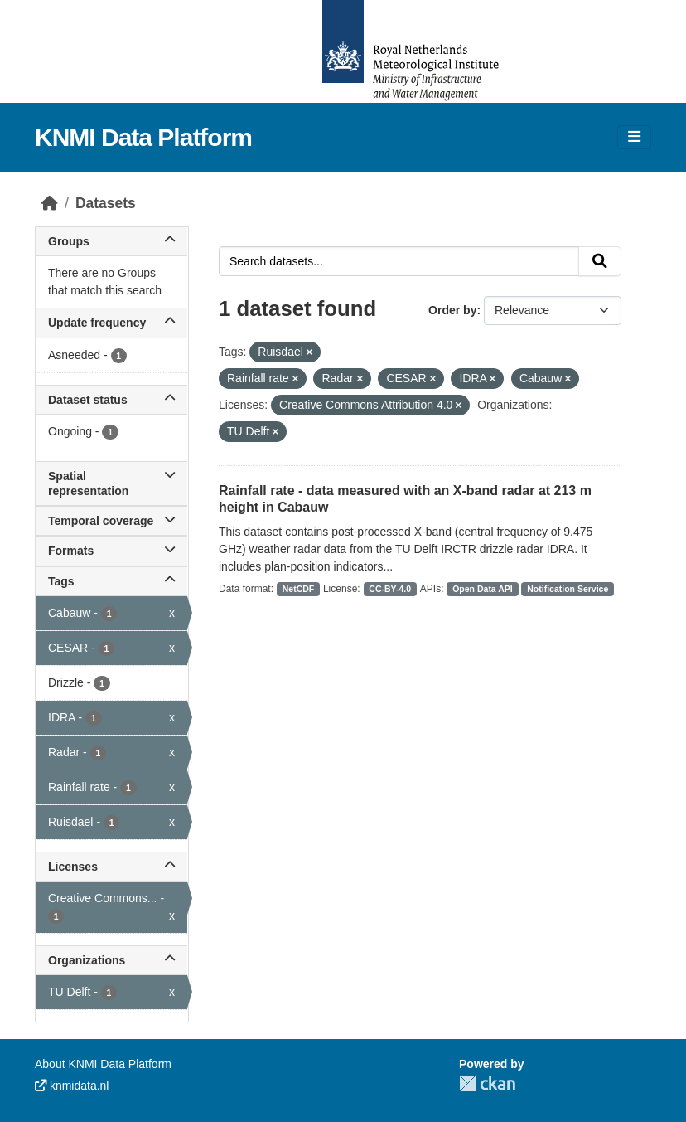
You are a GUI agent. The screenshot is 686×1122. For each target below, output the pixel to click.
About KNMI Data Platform (103, 1064)
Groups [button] (111, 241)
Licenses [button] (111, 866)
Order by (452, 310)
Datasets (105, 203)
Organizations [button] (111, 960)
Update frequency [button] (111, 322)
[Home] (49, 203)
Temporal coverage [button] (111, 520)
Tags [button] (111, 581)
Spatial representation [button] (111, 483)
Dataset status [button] (111, 399)
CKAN (487, 1083)
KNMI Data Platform (143, 137)
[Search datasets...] (399, 261)
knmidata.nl (72, 1085)
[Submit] (599, 261)
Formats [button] (111, 550)
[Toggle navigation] (634, 137)
